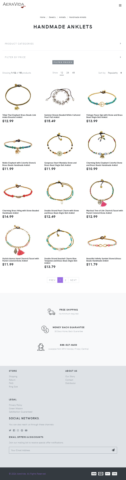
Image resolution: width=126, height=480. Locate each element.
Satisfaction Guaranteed (20, 411)
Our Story (70, 376)
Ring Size (13, 386)
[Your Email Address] (59, 450)
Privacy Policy (15, 404)
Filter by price (15, 57)
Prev (52, 280)
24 (67, 72)
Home (42, 17)
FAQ (11, 383)
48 (73, 72)
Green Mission (16, 408)
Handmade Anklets (77, 17)
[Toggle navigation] (120, 5)
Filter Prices (63, 62)
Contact (69, 379)
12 (61, 72)
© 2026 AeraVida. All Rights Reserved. (27, 473)
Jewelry (52, 17)
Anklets (62, 17)
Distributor (70, 383)
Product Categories (19, 43)
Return (12, 379)
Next (73, 280)
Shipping (13, 376)
